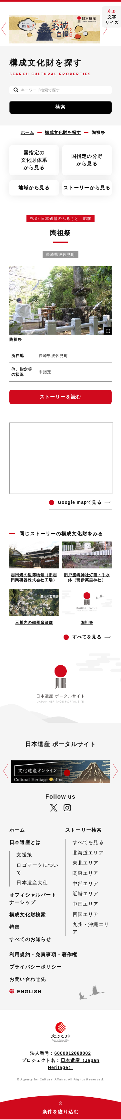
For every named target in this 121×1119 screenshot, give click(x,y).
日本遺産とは (25, 842)
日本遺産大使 (32, 882)
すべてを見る (88, 842)
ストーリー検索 (83, 830)
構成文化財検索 (27, 914)
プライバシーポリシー (35, 967)
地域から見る (34, 187)
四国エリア (86, 914)
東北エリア (86, 862)
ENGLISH (29, 991)
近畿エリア (86, 893)
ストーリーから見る (86, 187)
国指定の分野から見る (87, 159)
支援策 (24, 854)
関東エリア (86, 873)
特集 (14, 927)
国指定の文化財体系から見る (34, 160)
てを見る (87, 637)
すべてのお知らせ (30, 939)
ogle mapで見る (79, 502)
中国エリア (86, 904)
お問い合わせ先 (27, 979)
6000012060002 (73, 1053)
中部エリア (86, 883)
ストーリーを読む (61, 396)
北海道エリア (88, 852)
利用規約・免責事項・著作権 (43, 954)
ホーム (17, 830)
